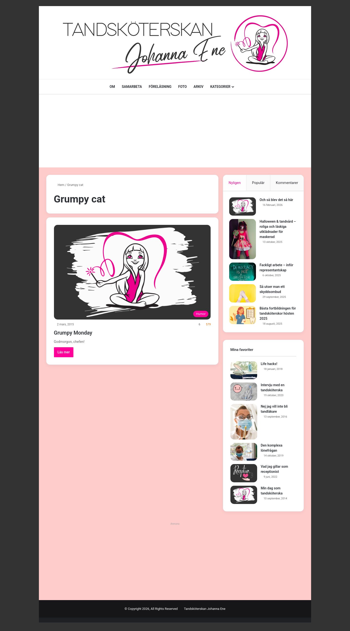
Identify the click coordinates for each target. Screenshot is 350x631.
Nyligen (234, 183)
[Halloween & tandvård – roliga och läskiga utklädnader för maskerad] (243, 240)
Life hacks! (269, 366)
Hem (59, 185)
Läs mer (64, 352)
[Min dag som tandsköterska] (243, 497)
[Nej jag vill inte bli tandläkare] (243, 424)
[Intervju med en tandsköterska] (243, 394)
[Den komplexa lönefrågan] (243, 454)
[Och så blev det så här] (243, 208)
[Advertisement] (175, 131)
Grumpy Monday (81, 332)
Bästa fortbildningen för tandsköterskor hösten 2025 (276, 315)
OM (112, 87)
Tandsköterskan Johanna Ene (205, 611)
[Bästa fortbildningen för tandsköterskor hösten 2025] (243, 316)
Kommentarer (287, 183)
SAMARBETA (132, 87)
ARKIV (198, 87)
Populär (258, 183)
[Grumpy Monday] (132, 272)
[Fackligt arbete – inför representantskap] (243, 273)
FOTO (182, 87)
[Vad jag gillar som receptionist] (243, 475)
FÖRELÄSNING (160, 87)
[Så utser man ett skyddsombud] (243, 294)
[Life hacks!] (243, 373)
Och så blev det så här (277, 201)
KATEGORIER (220, 87)
